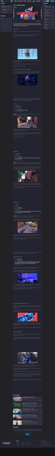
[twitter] (39, 25)
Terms (51, 454)
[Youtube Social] (44, 452)
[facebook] (38, 25)
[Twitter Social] (41, 452)
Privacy (48, 454)
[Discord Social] (46, 452)
